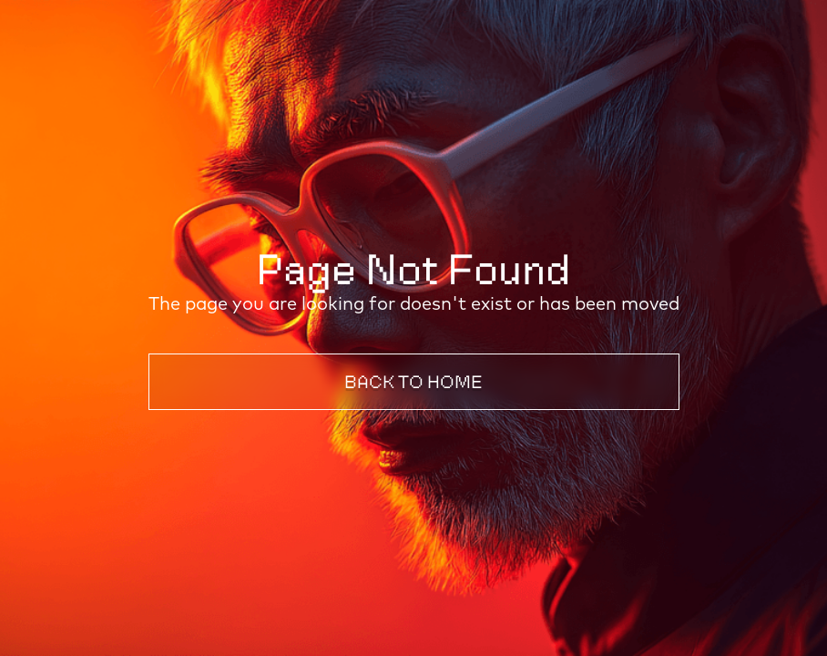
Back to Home (413, 382)
